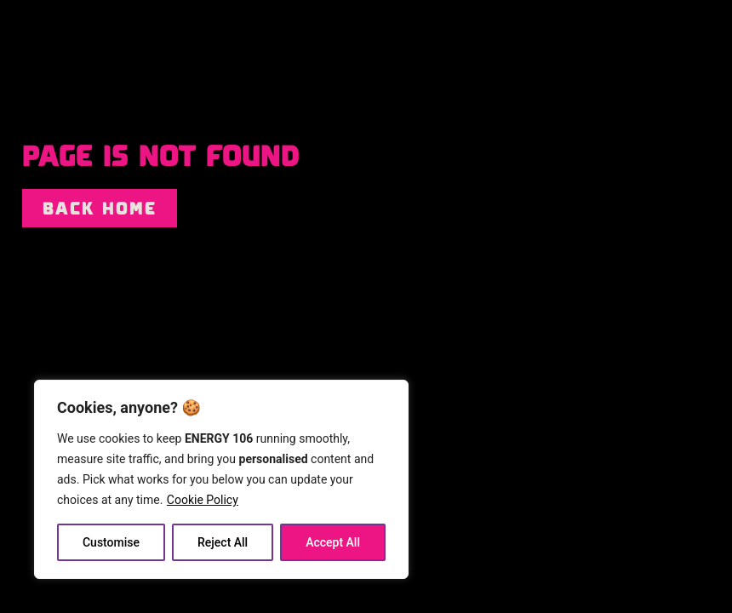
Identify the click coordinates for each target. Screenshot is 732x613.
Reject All (222, 542)
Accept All (333, 542)
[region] (221, 479)
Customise (111, 542)
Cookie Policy (202, 500)
